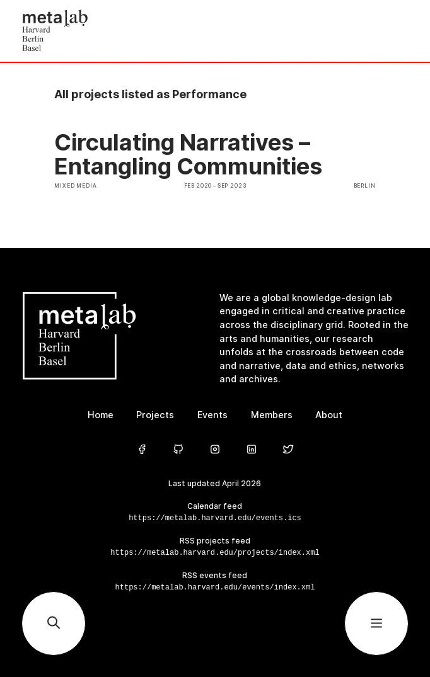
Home (100, 414)
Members (272, 414)
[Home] (118, 31)
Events (212, 414)
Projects (155, 414)
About (328, 414)
